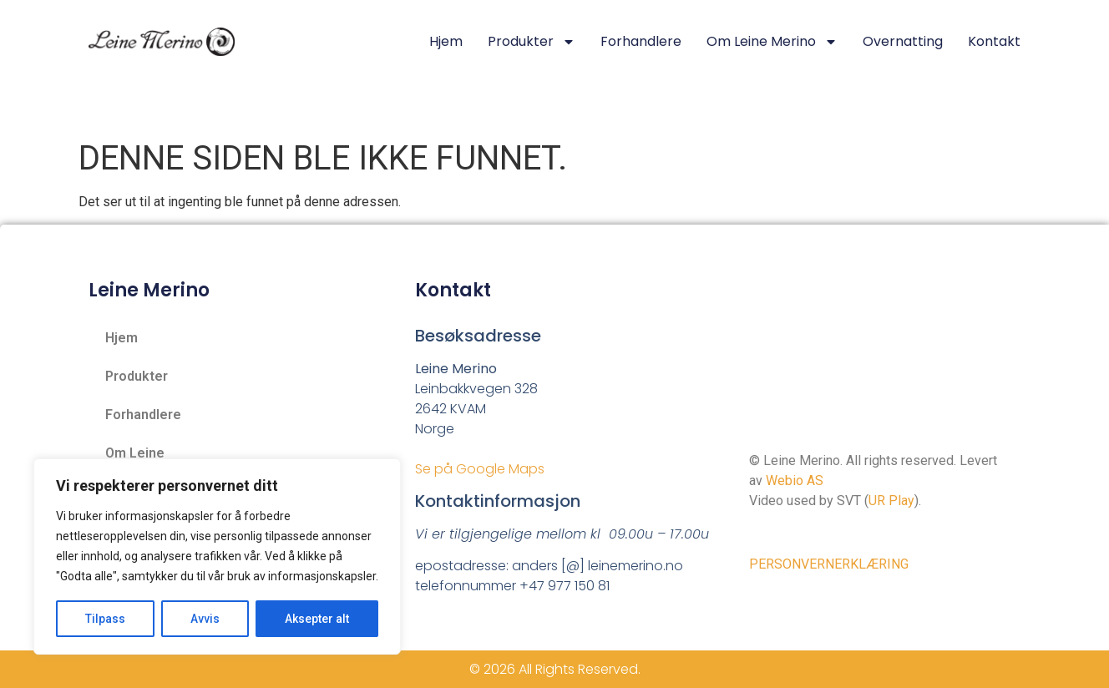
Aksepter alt (317, 618)
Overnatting (903, 41)
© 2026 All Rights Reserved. (555, 669)
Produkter (531, 42)
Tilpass (105, 618)
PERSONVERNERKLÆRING (829, 564)
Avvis (205, 618)
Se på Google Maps (479, 468)
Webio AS (794, 480)
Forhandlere (640, 41)
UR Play (891, 500)
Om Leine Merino (772, 42)
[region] (217, 557)
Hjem (446, 41)
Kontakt (994, 41)
